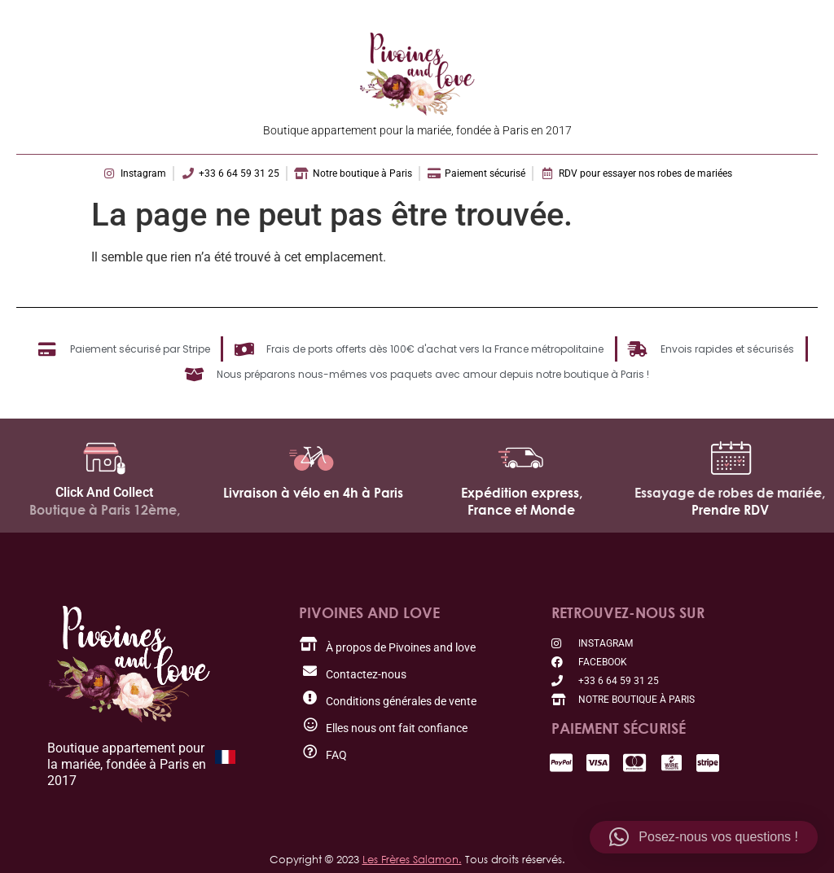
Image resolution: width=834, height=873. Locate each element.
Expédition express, (521, 493)
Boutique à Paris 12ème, (104, 510)
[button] (704, 837)
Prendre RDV (730, 510)
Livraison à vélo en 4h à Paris (313, 493)
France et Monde (521, 510)
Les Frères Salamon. (412, 859)
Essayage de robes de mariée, (729, 493)
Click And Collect (104, 492)
